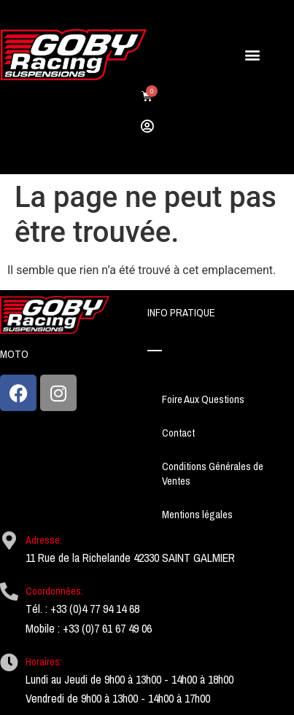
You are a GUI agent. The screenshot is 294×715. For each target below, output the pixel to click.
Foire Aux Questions (203, 399)
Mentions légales (197, 514)
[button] (253, 55)
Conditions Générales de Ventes (212, 473)
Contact (178, 433)
